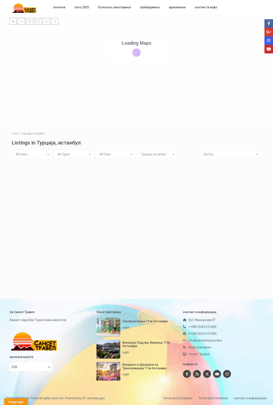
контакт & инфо (206, 7)
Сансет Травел (199, 354)
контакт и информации (250, 398)
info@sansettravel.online (205, 340)
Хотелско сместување (114, 7)
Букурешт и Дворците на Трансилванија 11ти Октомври (144, 366)
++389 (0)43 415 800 (202, 326)
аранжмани (177, 7)
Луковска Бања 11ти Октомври (145, 321)
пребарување (150, 7)
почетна (59, 7)
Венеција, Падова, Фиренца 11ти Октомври (146, 344)
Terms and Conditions (177, 398)
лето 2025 (81, 7)
